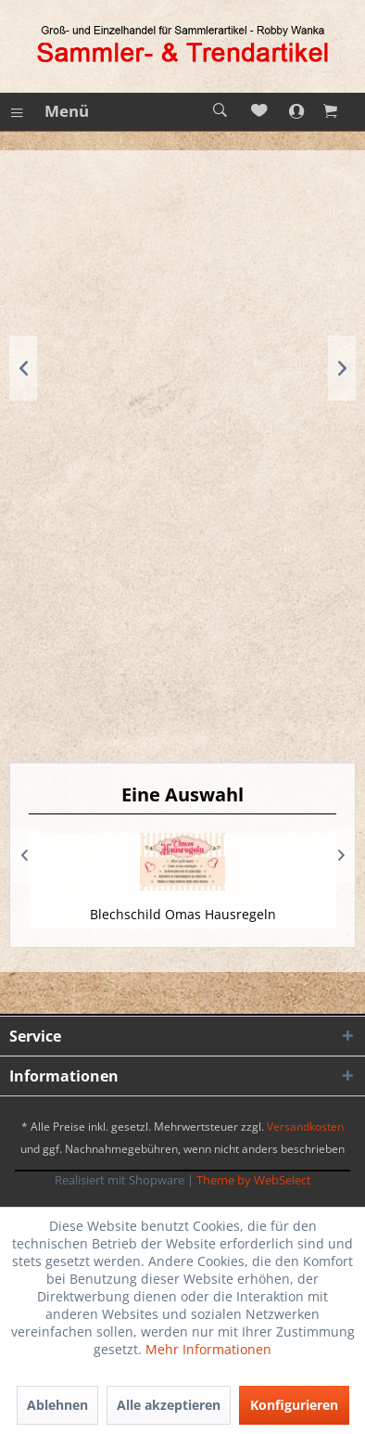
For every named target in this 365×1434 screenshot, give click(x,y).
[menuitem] (49, 111)
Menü (50, 109)
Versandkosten (305, 1126)
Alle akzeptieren (168, 1405)
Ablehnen (57, 1405)
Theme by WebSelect (253, 1180)
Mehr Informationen (208, 1349)
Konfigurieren (294, 1405)
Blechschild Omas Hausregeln (183, 914)
